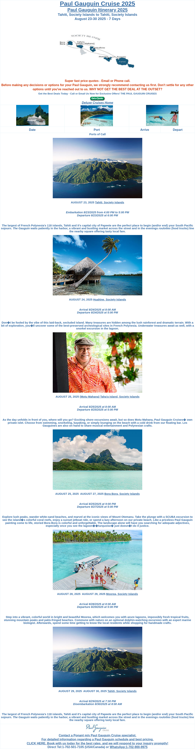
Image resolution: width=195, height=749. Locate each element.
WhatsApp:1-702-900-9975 (128, 747)
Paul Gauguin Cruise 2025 (97, 3)
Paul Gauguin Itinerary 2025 (97, 9)
